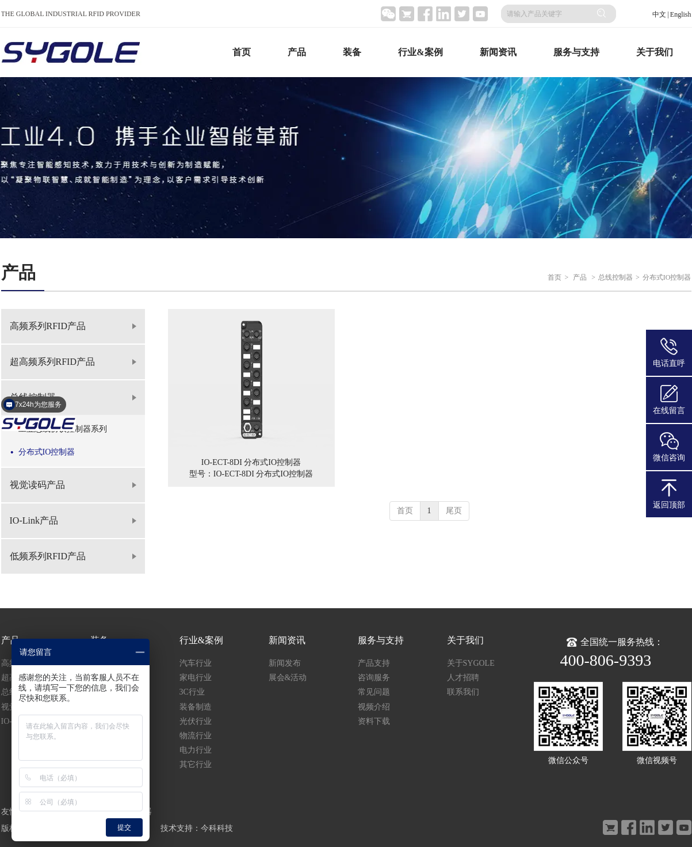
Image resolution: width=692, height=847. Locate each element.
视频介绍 (374, 707)
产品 (297, 52)
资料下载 (374, 721)
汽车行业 (195, 663)
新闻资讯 (498, 52)
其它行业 (195, 764)
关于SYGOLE (471, 663)
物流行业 (195, 735)
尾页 (454, 510)
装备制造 (195, 707)
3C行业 (192, 692)
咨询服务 (374, 677)
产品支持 (374, 663)
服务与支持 (576, 52)
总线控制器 (615, 277)
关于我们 (654, 52)
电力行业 (195, 750)
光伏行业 (195, 721)
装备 (352, 52)
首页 (241, 52)
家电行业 (195, 677)
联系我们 (463, 692)
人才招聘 (463, 677)
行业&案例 (420, 52)
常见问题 (374, 692)
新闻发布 (285, 663)
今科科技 (217, 828)
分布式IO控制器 (667, 277)
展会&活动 (288, 677)
